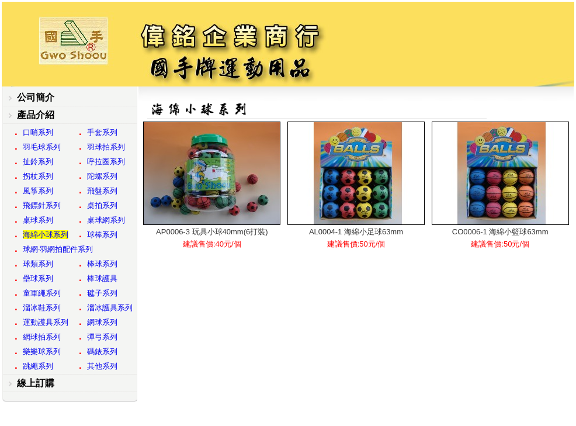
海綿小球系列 (45, 234)
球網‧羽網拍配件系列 (58, 249)
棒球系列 (102, 263)
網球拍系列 (42, 337)
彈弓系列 (102, 337)
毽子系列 (102, 293)
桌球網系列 (106, 220)
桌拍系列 (102, 205)
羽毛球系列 (42, 147)
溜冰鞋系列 (42, 307)
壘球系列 (38, 278)
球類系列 (38, 263)
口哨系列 (38, 132)
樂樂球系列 (42, 351)
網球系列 (102, 322)
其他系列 (102, 366)
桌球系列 (38, 220)
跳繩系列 (38, 366)
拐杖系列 (38, 176)
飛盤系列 (102, 190)
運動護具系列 (45, 322)
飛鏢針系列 (42, 205)
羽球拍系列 (106, 147)
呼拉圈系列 (106, 161)
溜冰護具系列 (110, 307)
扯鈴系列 (38, 161)
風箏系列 (38, 190)
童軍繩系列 (42, 293)
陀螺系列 (102, 176)
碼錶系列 (102, 351)
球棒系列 (102, 234)
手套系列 (102, 132)
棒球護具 (102, 278)
